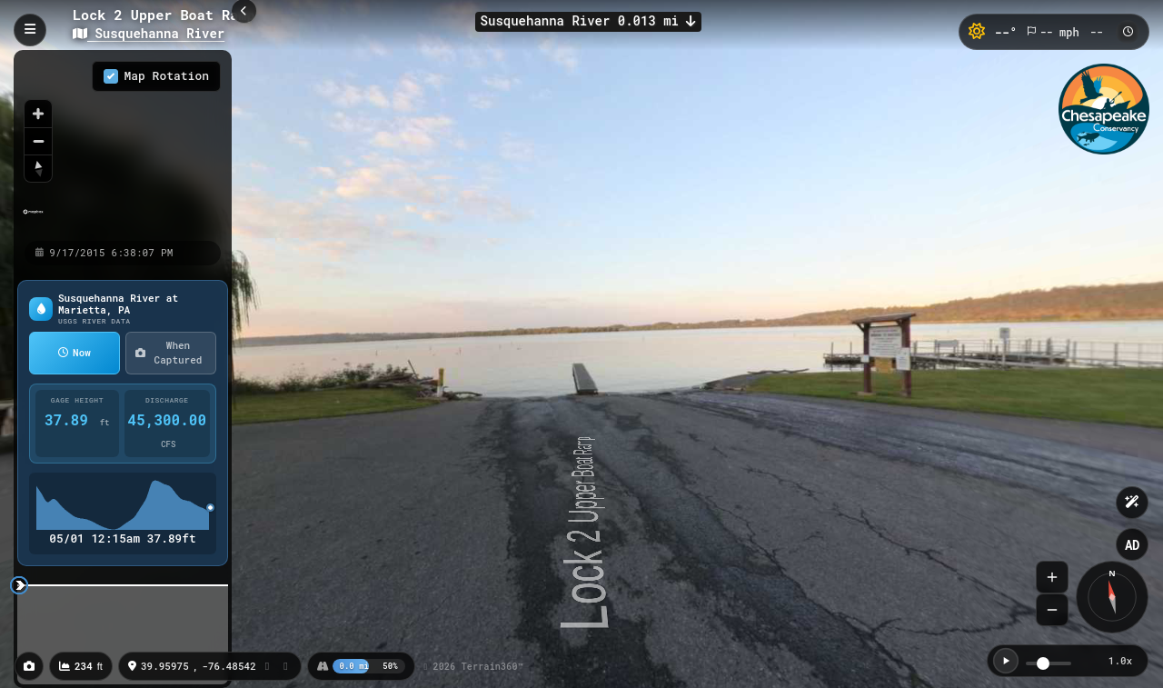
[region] (122, 144)
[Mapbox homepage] (33, 219)
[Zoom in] (38, 113)
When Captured (168, 352)
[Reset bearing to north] (38, 168)
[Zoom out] (38, 141)
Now (74, 352)
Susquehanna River (148, 33)
